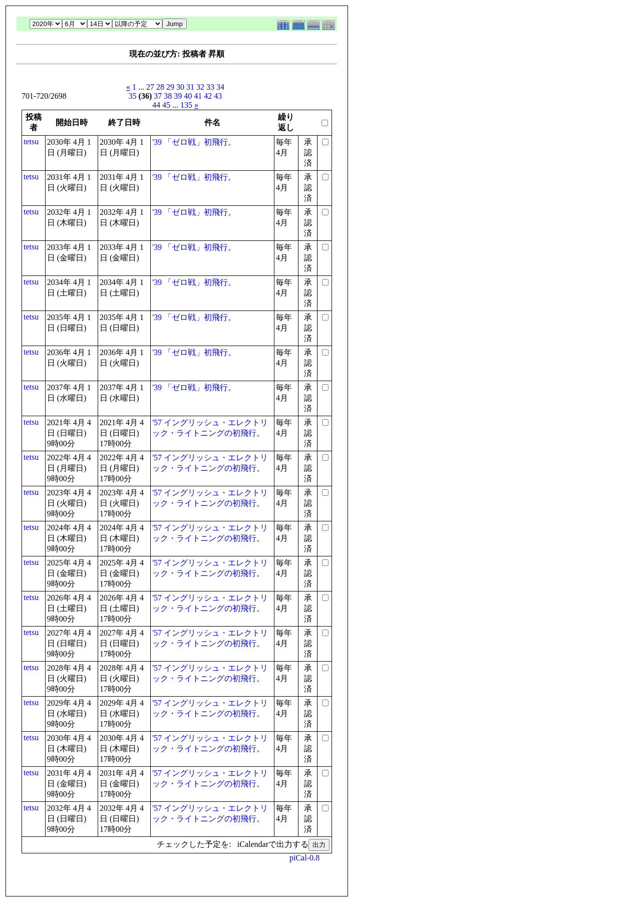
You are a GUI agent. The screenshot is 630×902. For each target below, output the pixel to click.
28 (160, 87)
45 (166, 105)
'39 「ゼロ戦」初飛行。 (194, 142)
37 (158, 96)
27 (150, 87)
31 (190, 87)
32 (200, 87)
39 (178, 96)
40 (188, 96)
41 (198, 96)
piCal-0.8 (304, 857)
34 (220, 87)
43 (218, 96)
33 (210, 87)
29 (170, 87)
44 (156, 105)
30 (180, 87)
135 (186, 105)
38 (168, 96)
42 (208, 96)
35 (133, 96)
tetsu (31, 141)
